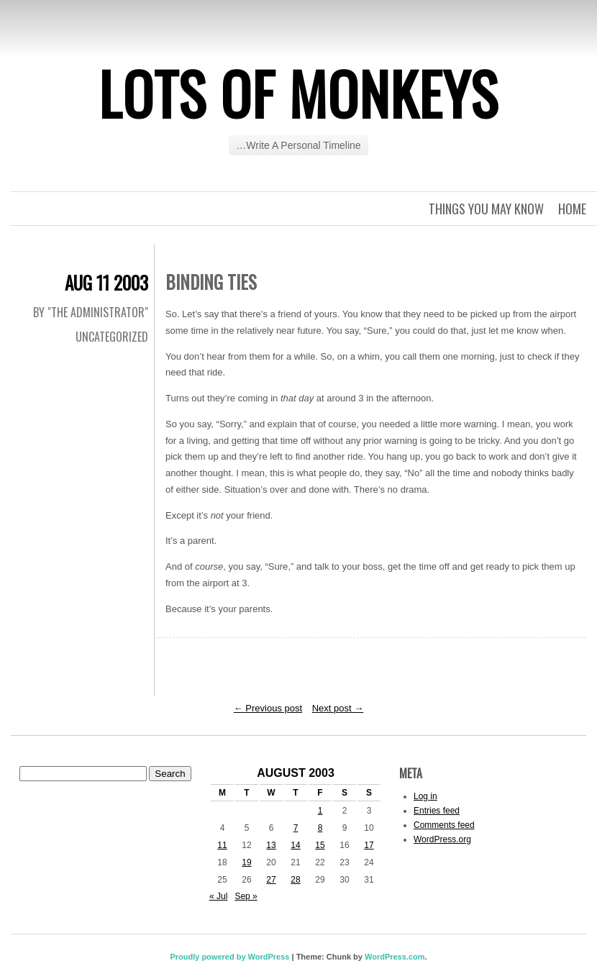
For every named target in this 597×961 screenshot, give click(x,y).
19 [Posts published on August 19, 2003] (246, 862)
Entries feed (437, 811)
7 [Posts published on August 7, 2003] (295, 828)
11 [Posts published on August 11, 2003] (222, 845)
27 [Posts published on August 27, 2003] (270, 880)
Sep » (245, 896)
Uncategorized (112, 336)
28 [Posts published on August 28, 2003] (295, 880)
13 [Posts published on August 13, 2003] (270, 845)
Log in (425, 796)
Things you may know (486, 208)
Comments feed (444, 825)
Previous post (268, 708)
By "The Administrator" (90, 312)
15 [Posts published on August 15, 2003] (319, 845)
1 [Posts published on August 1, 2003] (320, 811)
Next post (338, 708)
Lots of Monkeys (298, 92)
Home (572, 208)
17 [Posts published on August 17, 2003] (368, 845)
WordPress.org (442, 839)
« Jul (218, 896)
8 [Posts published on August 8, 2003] (320, 828)
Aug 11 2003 (106, 282)
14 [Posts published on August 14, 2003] (295, 845)
